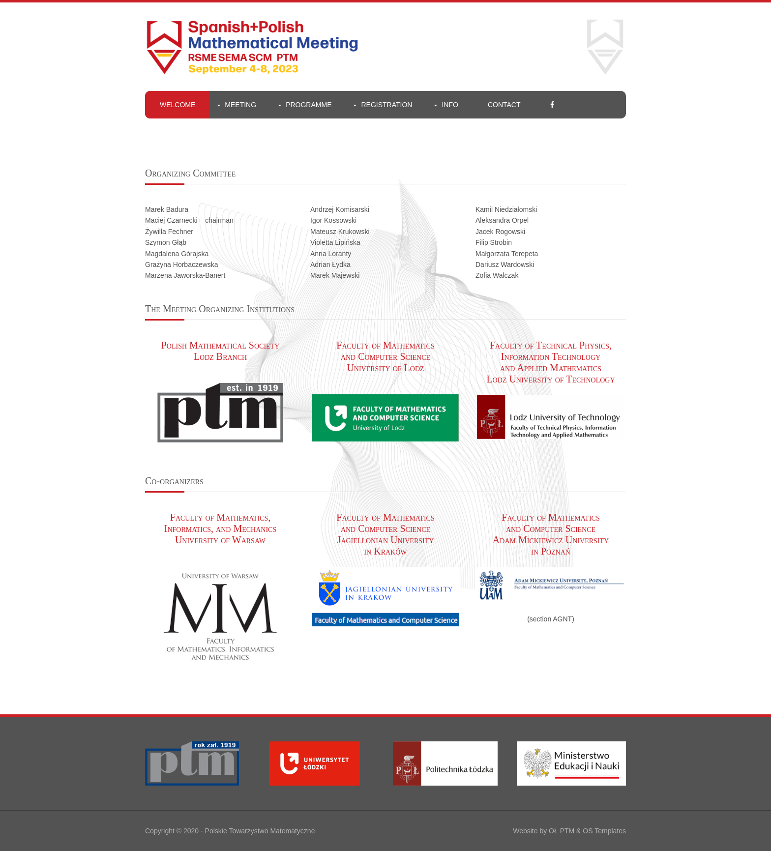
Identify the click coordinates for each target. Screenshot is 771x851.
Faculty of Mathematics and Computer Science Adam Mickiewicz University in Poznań (551, 534)
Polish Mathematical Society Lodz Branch (220, 351)
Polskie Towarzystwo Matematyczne (260, 831)
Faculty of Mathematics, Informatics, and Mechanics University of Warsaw (220, 528)
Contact (504, 105)
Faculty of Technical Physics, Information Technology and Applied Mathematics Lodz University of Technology (550, 362)
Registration (386, 105)
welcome (177, 105)
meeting (240, 105)
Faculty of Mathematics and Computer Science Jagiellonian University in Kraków (385, 534)
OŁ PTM (561, 831)
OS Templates (604, 831)
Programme (308, 105)
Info (450, 105)
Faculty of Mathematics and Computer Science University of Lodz (385, 356)
